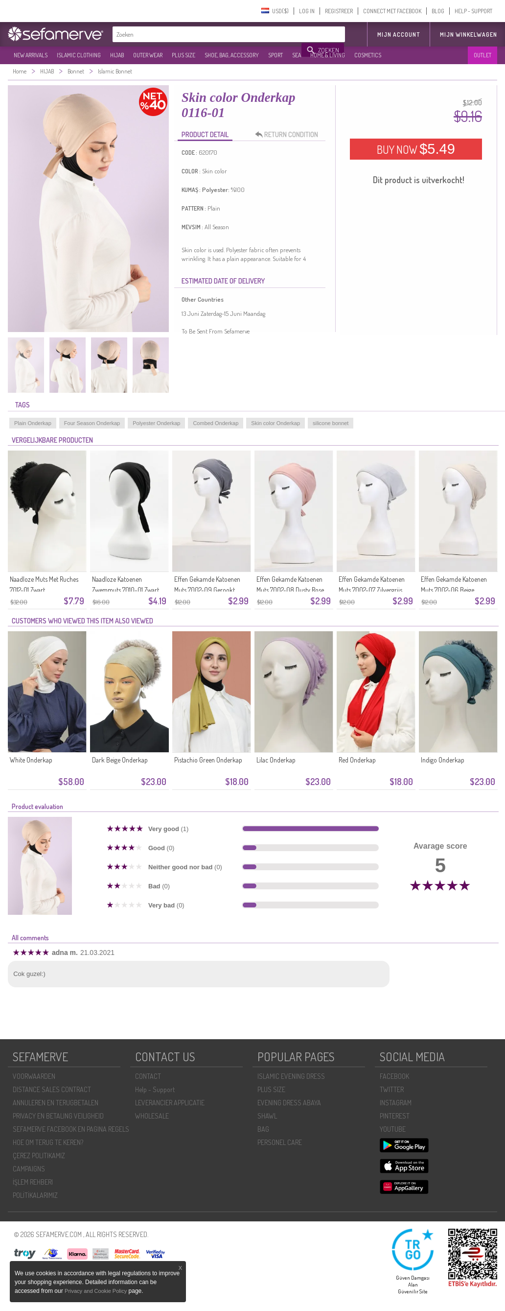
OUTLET (482, 55)
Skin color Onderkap (275, 423)
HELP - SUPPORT (473, 11)
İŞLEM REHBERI (33, 1182)
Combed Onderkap (215, 423)
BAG (263, 1129)
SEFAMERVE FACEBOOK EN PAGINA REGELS (71, 1129)
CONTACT (148, 1076)
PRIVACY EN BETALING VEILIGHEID (58, 1116)
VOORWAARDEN (34, 1076)
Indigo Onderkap (442, 760)
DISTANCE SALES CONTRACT (52, 1089)
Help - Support (155, 1089)
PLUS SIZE (183, 55)
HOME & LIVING (327, 55)
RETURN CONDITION (289, 134)
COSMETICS (367, 55)
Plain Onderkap (32, 423)
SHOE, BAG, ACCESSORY (232, 55)
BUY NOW (416, 149)
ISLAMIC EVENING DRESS (291, 1076)
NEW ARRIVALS (30, 55)
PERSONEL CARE (279, 1142)
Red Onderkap (357, 760)
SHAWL (267, 1116)
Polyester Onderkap (156, 423)
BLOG (438, 11)
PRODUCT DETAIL (205, 134)
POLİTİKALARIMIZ (35, 1195)
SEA (296, 55)
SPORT (275, 55)
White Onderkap (31, 760)
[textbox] (207, 34)
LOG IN (307, 11)
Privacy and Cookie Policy (96, 1291)
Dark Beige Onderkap (120, 760)
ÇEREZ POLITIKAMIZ (39, 1155)
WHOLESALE (152, 1116)
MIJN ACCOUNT (398, 34)
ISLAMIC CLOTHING (79, 55)
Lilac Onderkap (276, 760)
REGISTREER (339, 11)
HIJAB (117, 55)
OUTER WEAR (147, 55)
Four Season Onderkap (92, 423)
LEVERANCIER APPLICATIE (170, 1102)
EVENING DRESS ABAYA (289, 1102)
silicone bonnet (330, 423)
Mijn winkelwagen (468, 34)
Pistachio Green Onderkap (208, 760)
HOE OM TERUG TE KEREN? (48, 1142)
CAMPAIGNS (29, 1169)
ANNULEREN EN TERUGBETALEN (55, 1102)
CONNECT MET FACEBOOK (392, 11)
